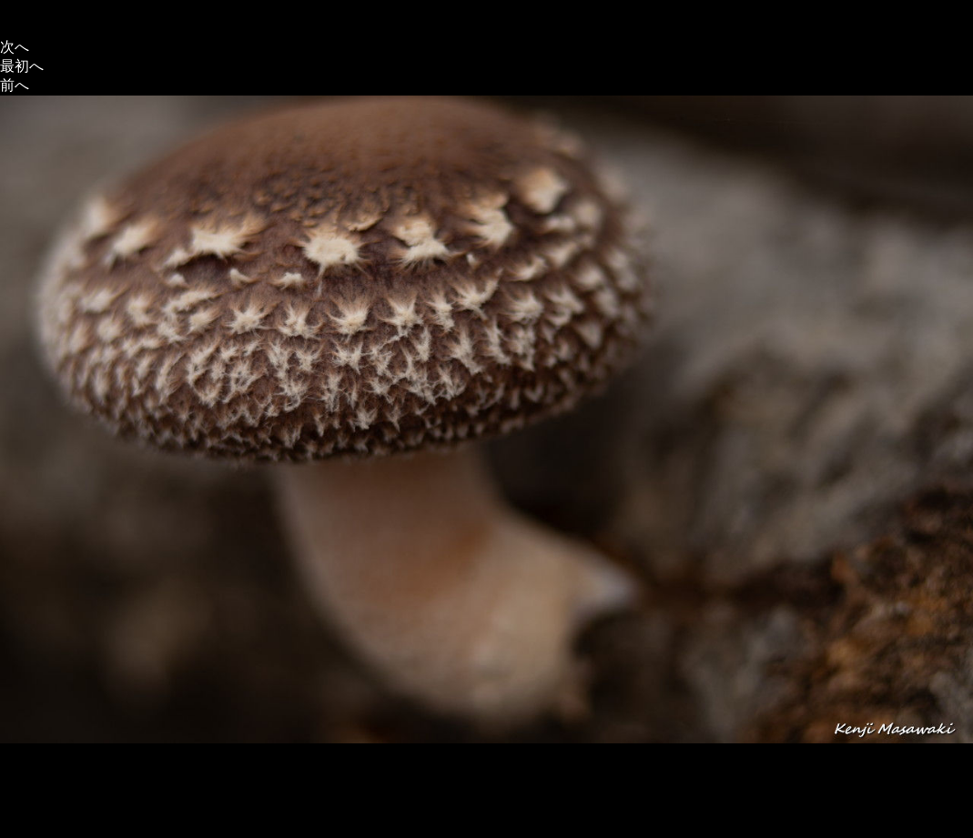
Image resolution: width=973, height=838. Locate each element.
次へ (14, 47)
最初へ (22, 66)
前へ (14, 85)
